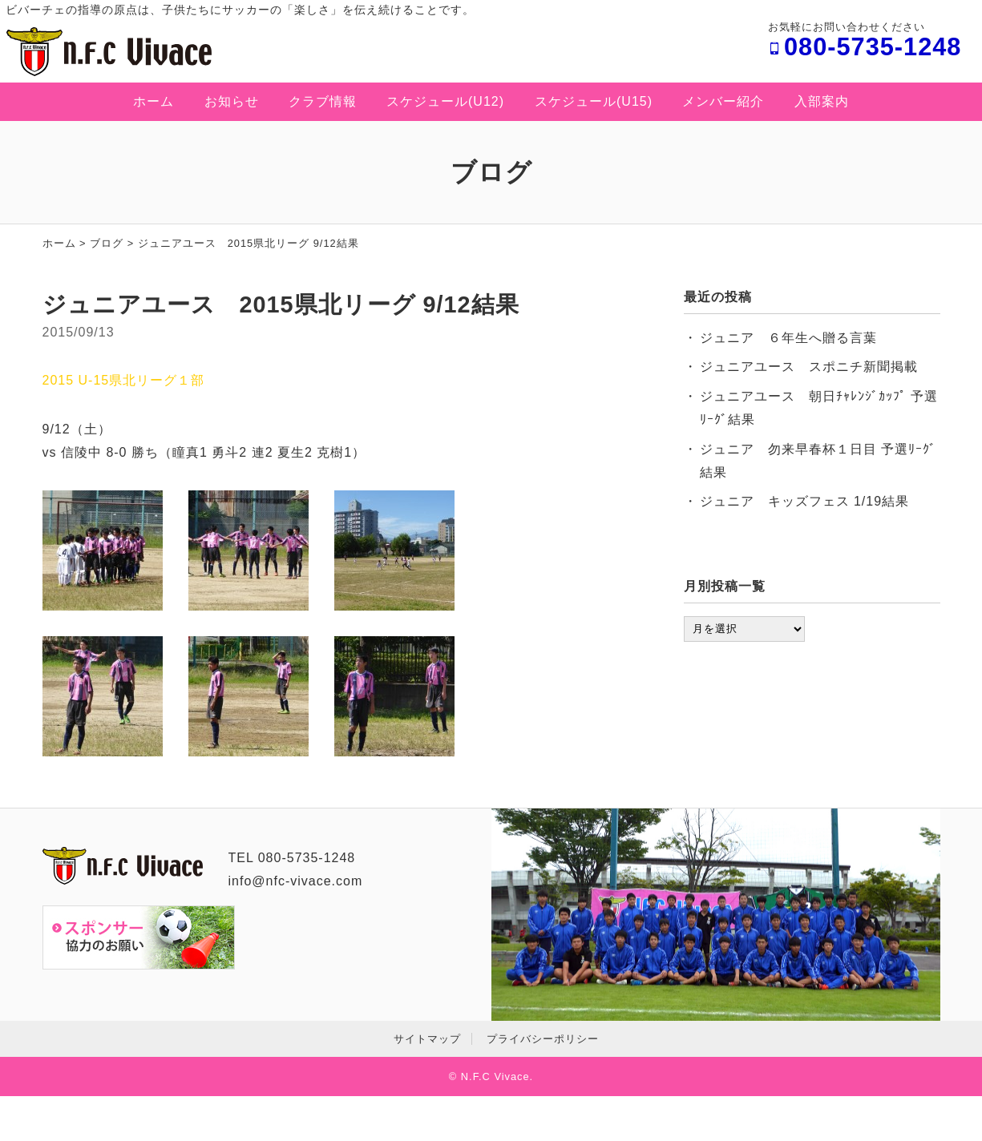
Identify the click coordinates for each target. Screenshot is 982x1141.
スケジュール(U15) (594, 101)
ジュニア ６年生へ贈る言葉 (788, 338)
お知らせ (231, 101)
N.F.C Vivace (495, 1076)
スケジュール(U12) (445, 101)
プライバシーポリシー (543, 1039)
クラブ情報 (323, 101)
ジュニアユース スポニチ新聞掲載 (809, 366)
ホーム (153, 101)
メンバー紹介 (723, 101)
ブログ (106, 243)
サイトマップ (427, 1039)
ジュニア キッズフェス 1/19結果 (805, 501)
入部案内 (821, 101)
